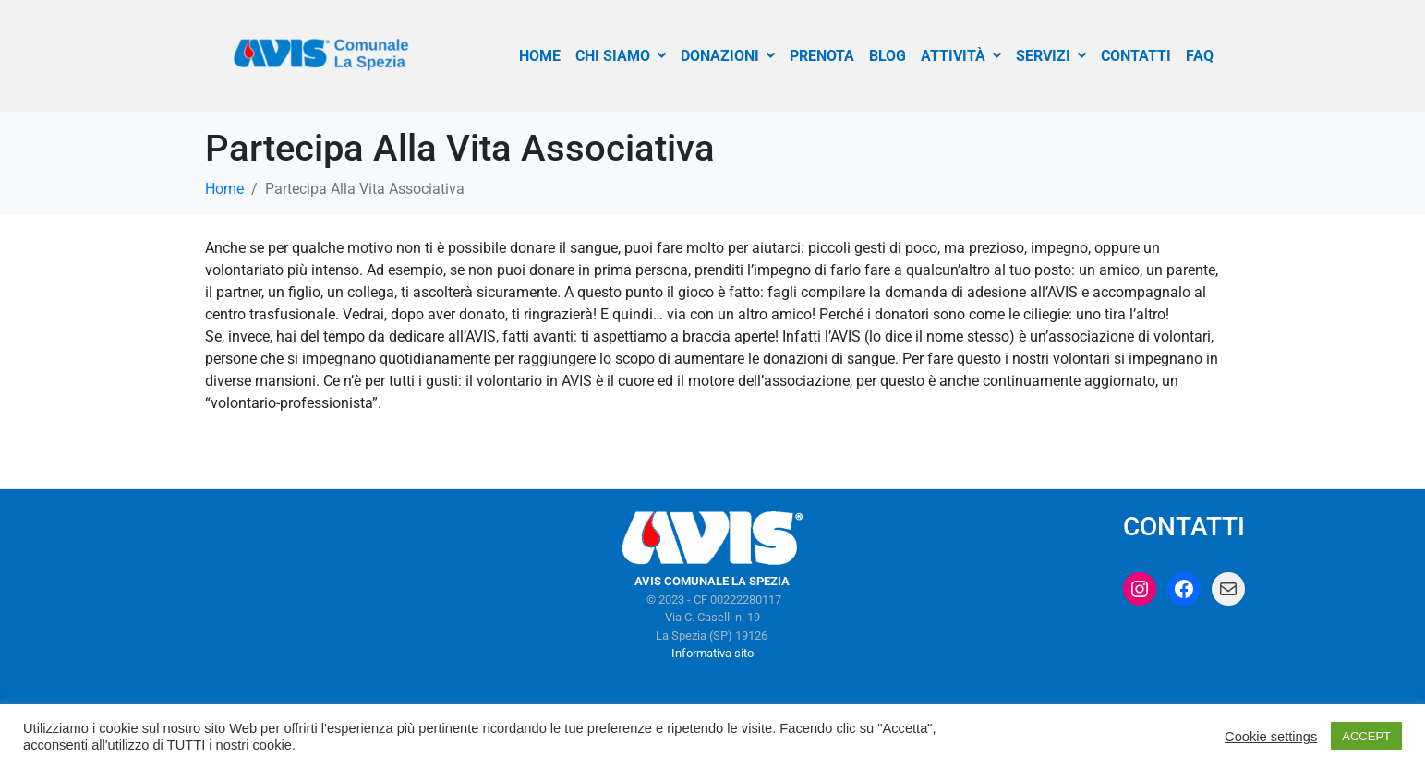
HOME (540, 56)
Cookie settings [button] (1271, 736)
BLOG (887, 56)
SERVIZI (1051, 56)
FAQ (1200, 56)
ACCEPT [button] (1366, 736)
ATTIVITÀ (961, 56)
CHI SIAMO (620, 56)
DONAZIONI (728, 56)
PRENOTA (822, 56)
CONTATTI (1136, 56)
